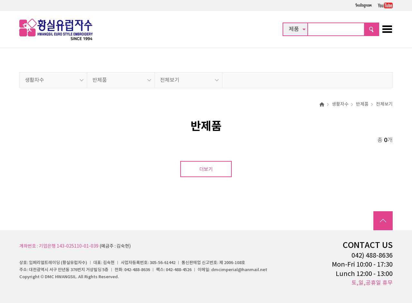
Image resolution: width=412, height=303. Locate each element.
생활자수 (34, 80)
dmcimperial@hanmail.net (239, 269)
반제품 (99, 80)
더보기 (206, 169)
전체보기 (169, 80)
